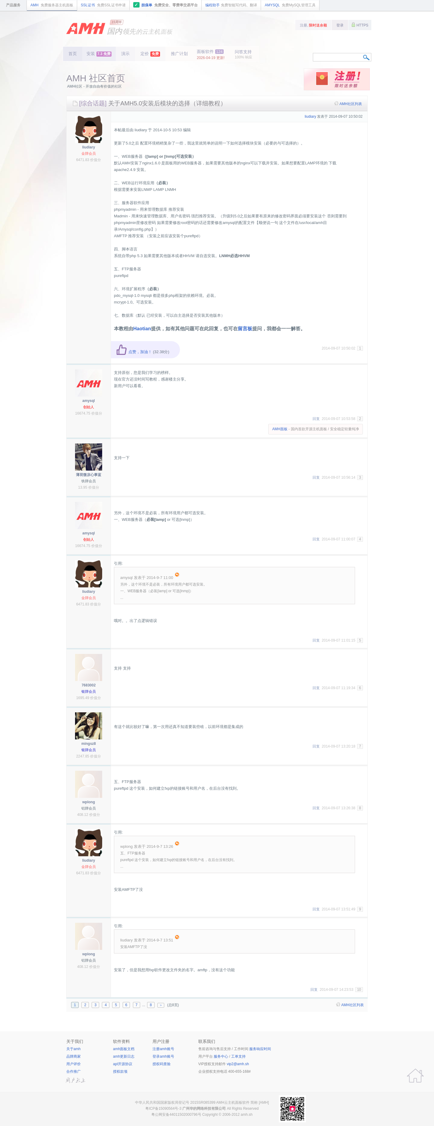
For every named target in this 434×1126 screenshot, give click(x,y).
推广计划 (179, 53)
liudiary (88, 147)
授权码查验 (162, 1064)
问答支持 (243, 54)
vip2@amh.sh (238, 1064)
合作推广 (73, 1071)
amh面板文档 (123, 1049)
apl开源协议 (122, 1064)
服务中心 (221, 1056)
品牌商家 (73, 1056)
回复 (316, 419)
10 (359, 990)
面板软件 (211, 54)
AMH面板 (280, 429)
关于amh (73, 1049)
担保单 (165, 5)
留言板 (245, 328)
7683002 (89, 685)
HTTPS (359, 24)
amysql (88, 401)
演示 (125, 53)
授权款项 (120, 1071)
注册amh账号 (163, 1049)
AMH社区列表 (350, 104)
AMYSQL (290, 5)
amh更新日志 (123, 1056)
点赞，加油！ (134, 352)
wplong (88, 802)
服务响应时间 (260, 1049)
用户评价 (73, 1064)
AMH (51, 5)
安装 (99, 54)
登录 (340, 25)
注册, (313, 25)
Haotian (142, 328)
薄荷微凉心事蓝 (88, 475)
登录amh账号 (163, 1056)
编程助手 (231, 5)
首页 (72, 53)
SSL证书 (103, 5)
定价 (150, 54)
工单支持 (238, 1056)
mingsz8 (88, 744)
